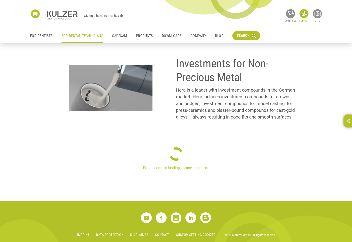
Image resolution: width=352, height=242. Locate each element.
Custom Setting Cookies (196, 235)
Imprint (83, 235)
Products (144, 36)
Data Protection (109, 235)
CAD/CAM (119, 36)
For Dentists (41, 36)
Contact (162, 235)
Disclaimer (139, 235)
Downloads (172, 36)
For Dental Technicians (82, 36)
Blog (219, 36)
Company (198, 36)
